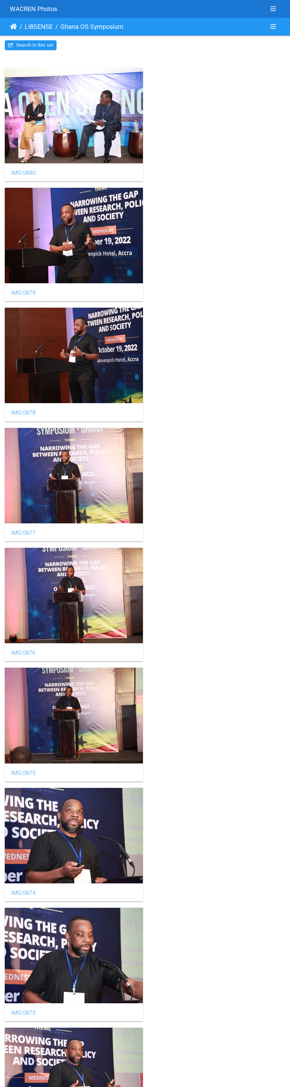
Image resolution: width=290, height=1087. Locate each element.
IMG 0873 (168, 525)
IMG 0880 (23, 171)
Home (13, 26)
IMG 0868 (23, 879)
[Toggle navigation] (273, 9)
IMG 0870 (23, 761)
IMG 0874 (23, 525)
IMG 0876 (23, 407)
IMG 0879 (168, 171)
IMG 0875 (168, 407)
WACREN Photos (33, 9)
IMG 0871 (168, 643)
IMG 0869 (168, 761)
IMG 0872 (23, 643)
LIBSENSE (39, 26)
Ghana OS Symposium (92, 26)
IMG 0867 (168, 879)
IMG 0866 (23, 997)
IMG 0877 (168, 289)
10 (176, 1030)
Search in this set (30, 45)
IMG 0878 (23, 289)
